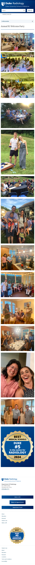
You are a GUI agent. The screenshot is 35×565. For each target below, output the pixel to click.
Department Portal (17, 507)
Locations (4, 557)
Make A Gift (18, 497)
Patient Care (4, 520)
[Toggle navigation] (30, 10)
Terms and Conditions (7, 559)
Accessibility (4, 561)
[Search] (24, 10)
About (3, 514)
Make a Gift (4, 522)
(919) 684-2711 (5, 489)
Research (4, 518)
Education (4, 516)
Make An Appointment (17, 502)
